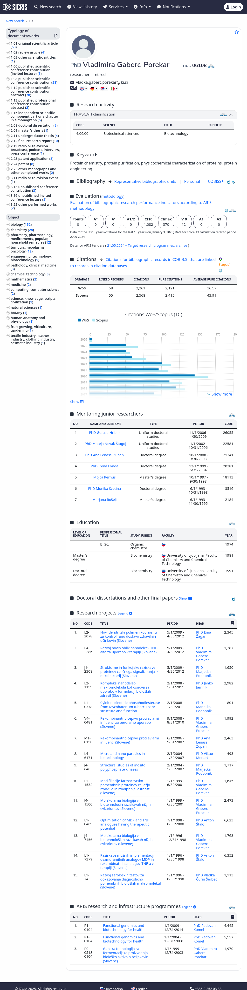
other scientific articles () (33, 59)
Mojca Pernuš (105, 477)
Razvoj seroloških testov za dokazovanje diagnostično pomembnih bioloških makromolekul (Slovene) (122, 872)
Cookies (21, 983)
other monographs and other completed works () (33, 171)
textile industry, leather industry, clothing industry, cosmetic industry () (33, 339)
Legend (125, 613)
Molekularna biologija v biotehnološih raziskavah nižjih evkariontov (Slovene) (126, 798)
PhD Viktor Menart (205, 751)
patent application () (36, 158)
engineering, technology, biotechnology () (31, 258)
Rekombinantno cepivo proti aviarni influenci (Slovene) (130, 736)
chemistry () (22, 229)
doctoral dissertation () (38, 125)
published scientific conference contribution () (34, 80)
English (139, 978)
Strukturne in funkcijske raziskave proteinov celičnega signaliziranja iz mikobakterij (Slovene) (129, 670)
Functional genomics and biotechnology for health (124, 918)
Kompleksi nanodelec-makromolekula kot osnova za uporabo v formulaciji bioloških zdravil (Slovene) (126, 687)
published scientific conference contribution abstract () (30, 91)
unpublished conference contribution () (34, 188)
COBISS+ (216, 181)
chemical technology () (30, 274)
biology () (21, 224)
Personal (192, 181)
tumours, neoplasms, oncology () (28, 249)
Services (113, 6)
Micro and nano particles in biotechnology (123, 751)
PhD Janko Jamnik (204, 683)
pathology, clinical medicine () (33, 267)
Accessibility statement (49, 983)
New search (47, 6)
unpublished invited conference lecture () (31, 197)
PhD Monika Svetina (105, 488)
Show (77, 401)
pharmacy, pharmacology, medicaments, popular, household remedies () (32, 238)
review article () (31, 52)
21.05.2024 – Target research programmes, (141, 245)
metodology (112, 196)
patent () (26, 164)
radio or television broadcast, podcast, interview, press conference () (35, 150)
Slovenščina (111, 978)
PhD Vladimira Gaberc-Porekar (204, 653)
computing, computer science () (35, 291)
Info (141, 6)
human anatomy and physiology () (28, 319)
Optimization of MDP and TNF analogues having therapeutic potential (125, 817)
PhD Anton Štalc (205, 815)
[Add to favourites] (236, 32)
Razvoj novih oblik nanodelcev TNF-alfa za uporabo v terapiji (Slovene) (129, 649)
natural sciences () (26, 307)
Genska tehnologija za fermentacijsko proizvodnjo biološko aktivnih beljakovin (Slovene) (126, 945)
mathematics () (24, 279)
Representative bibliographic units (145, 181)
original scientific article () (34, 45)
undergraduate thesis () (38, 135)
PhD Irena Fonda (105, 465)
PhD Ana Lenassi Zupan (105, 454)
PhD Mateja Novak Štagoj (106, 443)
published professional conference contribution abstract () (33, 104)
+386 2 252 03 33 (205, 978)
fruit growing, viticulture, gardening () (31, 328)
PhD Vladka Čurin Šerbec (206, 868)
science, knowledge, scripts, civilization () (33, 300)
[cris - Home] (15, 7)
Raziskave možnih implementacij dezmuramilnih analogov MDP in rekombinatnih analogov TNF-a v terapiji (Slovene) (127, 853)
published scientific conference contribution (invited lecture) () (30, 70)
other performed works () (34, 206)
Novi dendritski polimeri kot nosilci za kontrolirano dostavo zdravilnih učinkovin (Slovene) (129, 635)
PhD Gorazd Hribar (105, 432)
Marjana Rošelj (105, 499)
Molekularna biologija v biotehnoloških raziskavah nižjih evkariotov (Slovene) (127, 832)
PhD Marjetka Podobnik (204, 670)
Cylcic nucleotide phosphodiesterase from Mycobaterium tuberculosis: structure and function (130, 704)
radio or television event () (34, 180)
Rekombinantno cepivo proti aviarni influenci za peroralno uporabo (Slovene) (130, 719)
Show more (219, 394)
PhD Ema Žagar (203, 633)
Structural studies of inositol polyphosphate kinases (123, 762)
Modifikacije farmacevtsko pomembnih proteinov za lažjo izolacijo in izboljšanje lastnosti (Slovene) (125, 781)
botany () (19, 312)
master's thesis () (33, 130)
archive (182, 245)
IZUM (23, 978)
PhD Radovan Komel (204, 918)
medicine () (21, 284)
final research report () (38, 140)
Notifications (172, 6)
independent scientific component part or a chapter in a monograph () (34, 116)
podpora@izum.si (206, 983)
